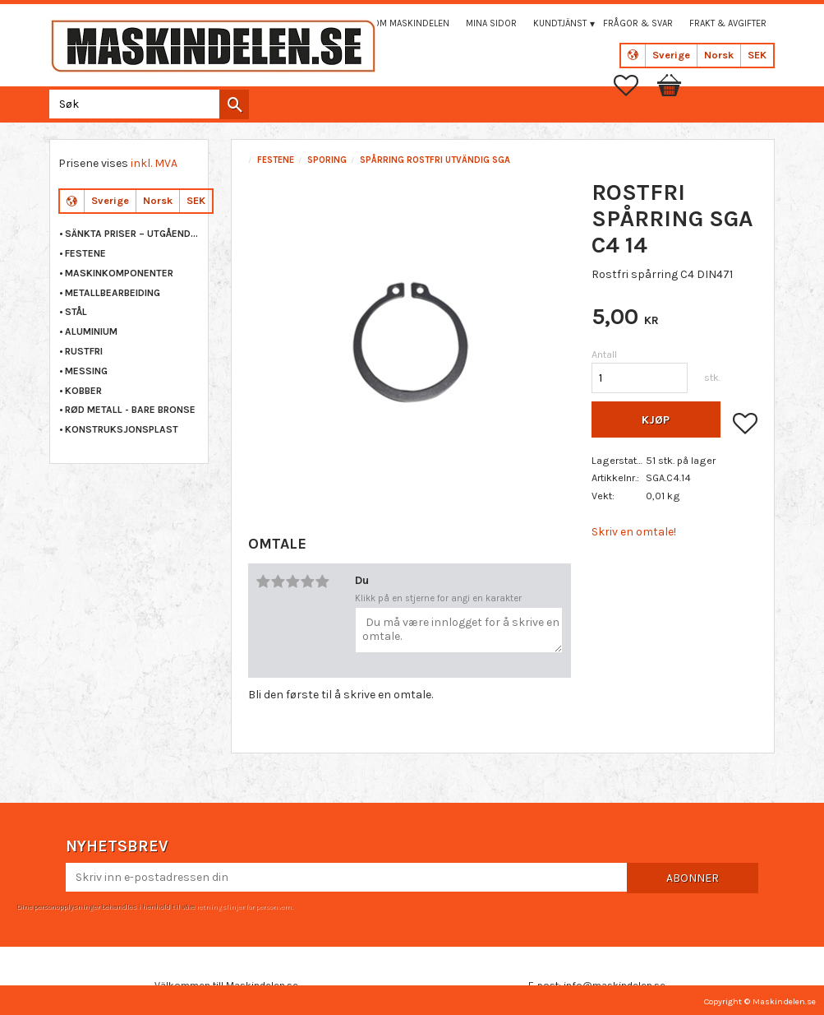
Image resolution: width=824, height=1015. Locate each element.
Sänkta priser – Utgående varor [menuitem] (132, 233)
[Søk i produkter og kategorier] (145, 104)
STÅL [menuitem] (76, 311)
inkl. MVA (154, 163)
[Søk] (234, 104)
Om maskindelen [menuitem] (411, 23)
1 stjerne (263, 581)
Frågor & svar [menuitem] (638, 23)
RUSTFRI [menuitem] (84, 351)
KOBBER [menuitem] (83, 390)
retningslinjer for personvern (244, 906)
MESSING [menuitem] (86, 371)
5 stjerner (322, 581)
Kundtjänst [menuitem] (560, 23)
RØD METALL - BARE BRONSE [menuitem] (130, 409)
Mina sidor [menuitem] (491, 23)
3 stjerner (293, 581)
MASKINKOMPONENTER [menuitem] (119, 273)
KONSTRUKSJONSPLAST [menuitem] (121, 429)
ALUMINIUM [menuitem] (91, 331)
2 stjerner (278, 581)
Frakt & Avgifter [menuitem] (727, 23)
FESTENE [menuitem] (85, 253)
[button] (634, 85)
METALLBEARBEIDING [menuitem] (112, 293)
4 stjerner (308, 581)
